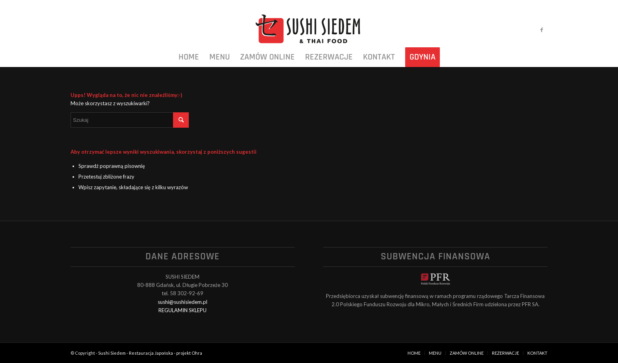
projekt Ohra (189, 353)
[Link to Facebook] (541, 29)
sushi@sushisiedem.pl (182, 302)
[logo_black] (308, 29)
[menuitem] (188, 57)
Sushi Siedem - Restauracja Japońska (135, 353)
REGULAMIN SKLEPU (182, 310)
